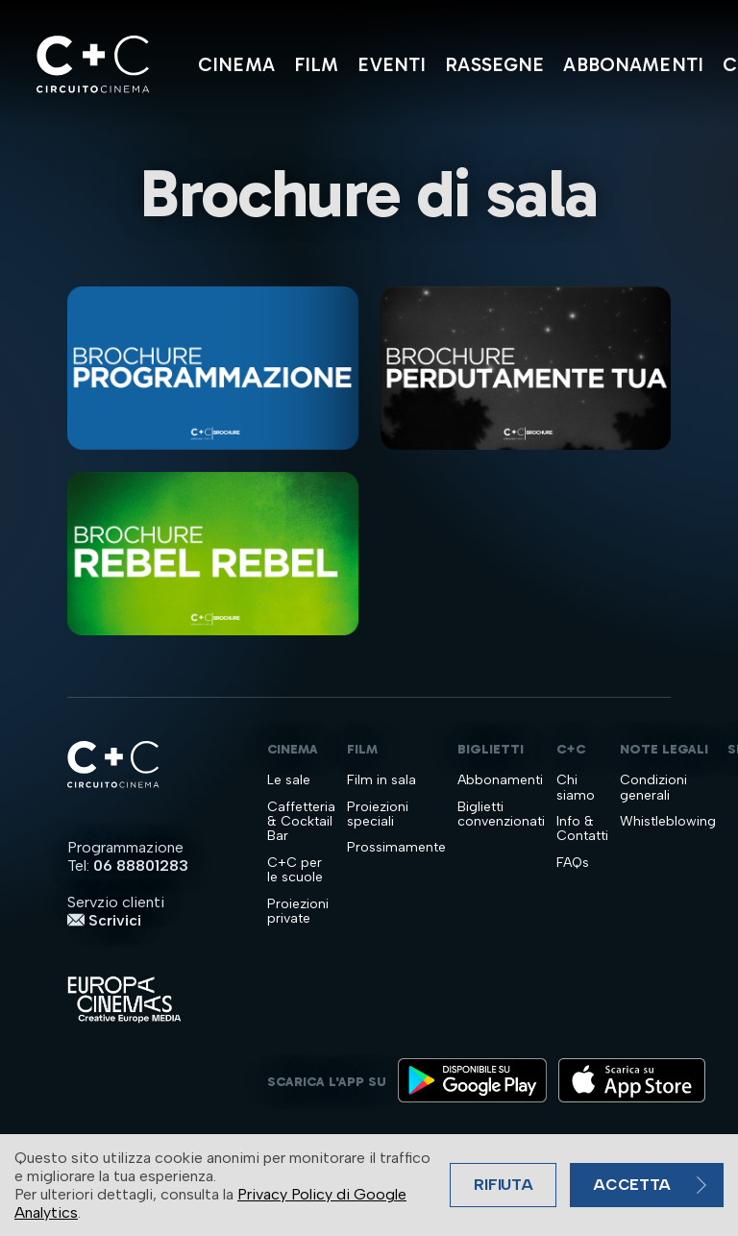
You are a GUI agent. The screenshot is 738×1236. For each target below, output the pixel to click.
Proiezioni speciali (377, 814)
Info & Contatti (582, 829)
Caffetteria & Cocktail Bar (301, 822)
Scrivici (104, 920)
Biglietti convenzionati (501, 814)
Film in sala (381, 780)
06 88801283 (140, 865)
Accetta (632, 1184)
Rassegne (494, 64)
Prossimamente (396, 847)
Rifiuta (503, 1184)
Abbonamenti (633, 64)
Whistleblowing (668, 821)
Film (316, 64)
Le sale (288, 780)
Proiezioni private (298, 912)
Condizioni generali (653, 788)
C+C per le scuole (295, 870)
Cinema (236, 64)
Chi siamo (575, 788)
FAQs (572, 862)
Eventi (391, 64)
